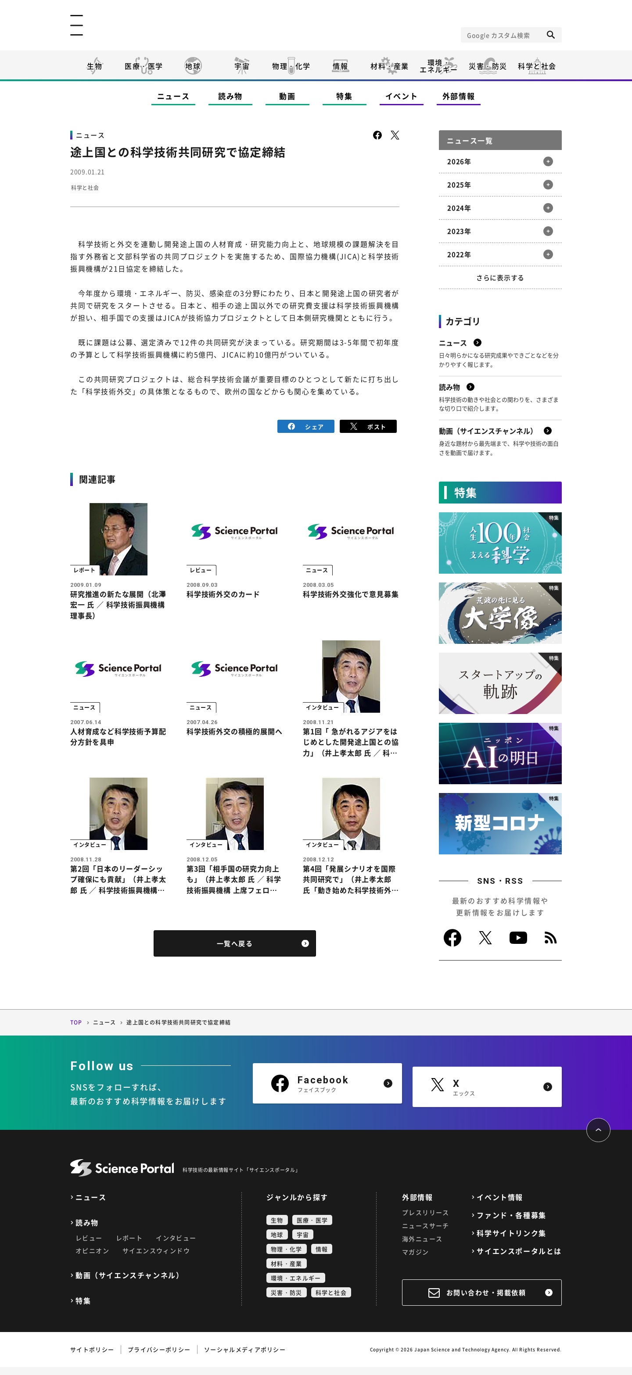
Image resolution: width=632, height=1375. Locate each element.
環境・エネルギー (296, 1286)
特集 (344, 95)
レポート (129, 1245)
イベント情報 (500, 1205)
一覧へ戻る (235, 952)
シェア (306, 425)
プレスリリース (425, 1220)
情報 (340, 66)
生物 (94, 66)
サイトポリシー (92, 1357)
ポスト (368, 425)
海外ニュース (422, 1246)
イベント (401, 95)
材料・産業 (389, 66)
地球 (193, 66)
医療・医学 (144, 66)
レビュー (89, 1245)
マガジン (415, 1259)
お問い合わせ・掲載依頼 (486, 1300)
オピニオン (92, 1258)
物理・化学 (291, 66)
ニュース (173, 95)
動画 (287, 95)
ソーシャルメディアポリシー (245, 1357)
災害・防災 (488, 66)
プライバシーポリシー (159, 1357)
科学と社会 (537, 66)
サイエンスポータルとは (519, 1259)
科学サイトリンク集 (511, 1241)
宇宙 (242, 66)
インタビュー (176, 1245)
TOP (76, 1031)
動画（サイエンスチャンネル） (129, 1283)
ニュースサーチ (425, 1233)
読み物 (230, 95)
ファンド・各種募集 (511, 1223)
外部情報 (458, 95)
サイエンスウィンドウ (156, 1258)
